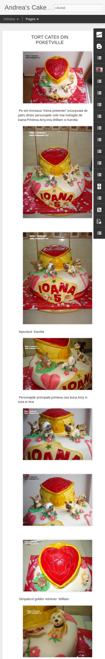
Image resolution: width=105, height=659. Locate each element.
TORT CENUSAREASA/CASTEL (31, 512)
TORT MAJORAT (21, 615)
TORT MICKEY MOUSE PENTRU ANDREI (37, 574)
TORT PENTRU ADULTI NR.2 (29, 450)
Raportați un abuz (72, 656)
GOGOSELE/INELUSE (25, 460)
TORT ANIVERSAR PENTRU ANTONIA (35, 646)
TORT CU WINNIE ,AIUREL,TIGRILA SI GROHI (40, 481)
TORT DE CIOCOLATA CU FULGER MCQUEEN (41, 543)
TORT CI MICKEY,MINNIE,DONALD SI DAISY (39, 471)
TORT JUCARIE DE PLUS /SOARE (33, 533)
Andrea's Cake (81, 627)
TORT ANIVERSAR (23, 502)
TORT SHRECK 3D (23, 636)
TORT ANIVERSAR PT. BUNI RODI (33, 605)
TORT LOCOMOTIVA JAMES (29, 584)
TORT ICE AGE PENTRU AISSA (31, 430)
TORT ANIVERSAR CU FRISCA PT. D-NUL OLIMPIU (44, 594)
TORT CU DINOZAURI (25, 625)
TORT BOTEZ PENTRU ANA (29, 440)
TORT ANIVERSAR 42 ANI (27, 522)
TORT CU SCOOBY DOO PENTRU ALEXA (38, 553)
